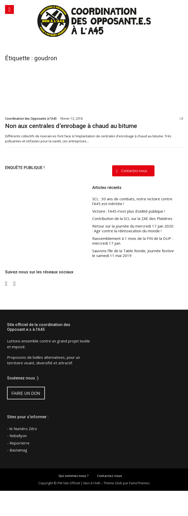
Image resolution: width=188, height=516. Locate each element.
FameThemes (139, 483)
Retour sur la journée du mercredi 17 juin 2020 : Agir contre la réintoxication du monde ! (132, 229)
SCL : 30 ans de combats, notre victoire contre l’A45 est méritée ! (132, 201)
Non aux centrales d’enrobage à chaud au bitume (71, 126)
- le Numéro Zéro (22, 428)
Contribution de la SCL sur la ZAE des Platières (132, 218)
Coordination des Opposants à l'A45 (31, 118)
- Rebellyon (17, 435)
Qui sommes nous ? (73, 475)
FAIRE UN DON (26, 393)
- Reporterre (18, 442)
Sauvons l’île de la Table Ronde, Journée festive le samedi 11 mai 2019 (133, 253)
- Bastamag (17, 450)
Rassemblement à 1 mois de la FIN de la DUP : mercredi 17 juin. (132, 241)
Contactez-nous (109, 475)
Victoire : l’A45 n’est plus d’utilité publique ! (128, 211)
